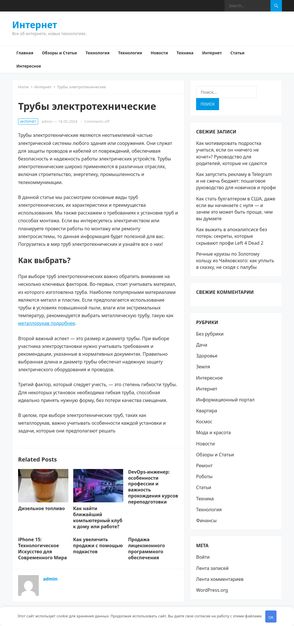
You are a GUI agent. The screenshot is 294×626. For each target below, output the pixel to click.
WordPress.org (212, 590)
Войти (203, 557)
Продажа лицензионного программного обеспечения (146, 548)
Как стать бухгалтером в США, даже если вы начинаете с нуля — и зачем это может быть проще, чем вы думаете (235, 209)
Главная (24, 52)
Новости (159, 52)
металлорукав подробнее (46, 323)
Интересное (28, 66)
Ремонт (204, 465)
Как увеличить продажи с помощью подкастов (98, 545)
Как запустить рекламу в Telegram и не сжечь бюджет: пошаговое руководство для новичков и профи (236, 181)
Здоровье (206, 356)
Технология (97, 52)
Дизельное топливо (41, 508)
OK (271, 617)
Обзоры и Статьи (59, 52)
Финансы (206, 520)
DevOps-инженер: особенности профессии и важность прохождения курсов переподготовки (153, 487)
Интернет (34, 24)
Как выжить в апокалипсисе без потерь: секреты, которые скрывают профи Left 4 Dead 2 (231, 236)
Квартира (206, 410)
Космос (204, 421)
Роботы (204, 476)
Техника (185, 52)
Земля (203, 366)
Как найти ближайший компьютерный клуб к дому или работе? (98, 517)
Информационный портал (225, 400)
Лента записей (212, 568)
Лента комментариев (219, 579)
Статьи (237, 52)
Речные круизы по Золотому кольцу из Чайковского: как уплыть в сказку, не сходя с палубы (235, 260)
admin (47, 121)
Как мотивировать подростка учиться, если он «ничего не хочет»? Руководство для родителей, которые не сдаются (231, 153)
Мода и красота (213, 432)
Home (23, 86)
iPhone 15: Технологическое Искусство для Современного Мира (42, 548)
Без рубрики (210, 334)
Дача (201, 345)
